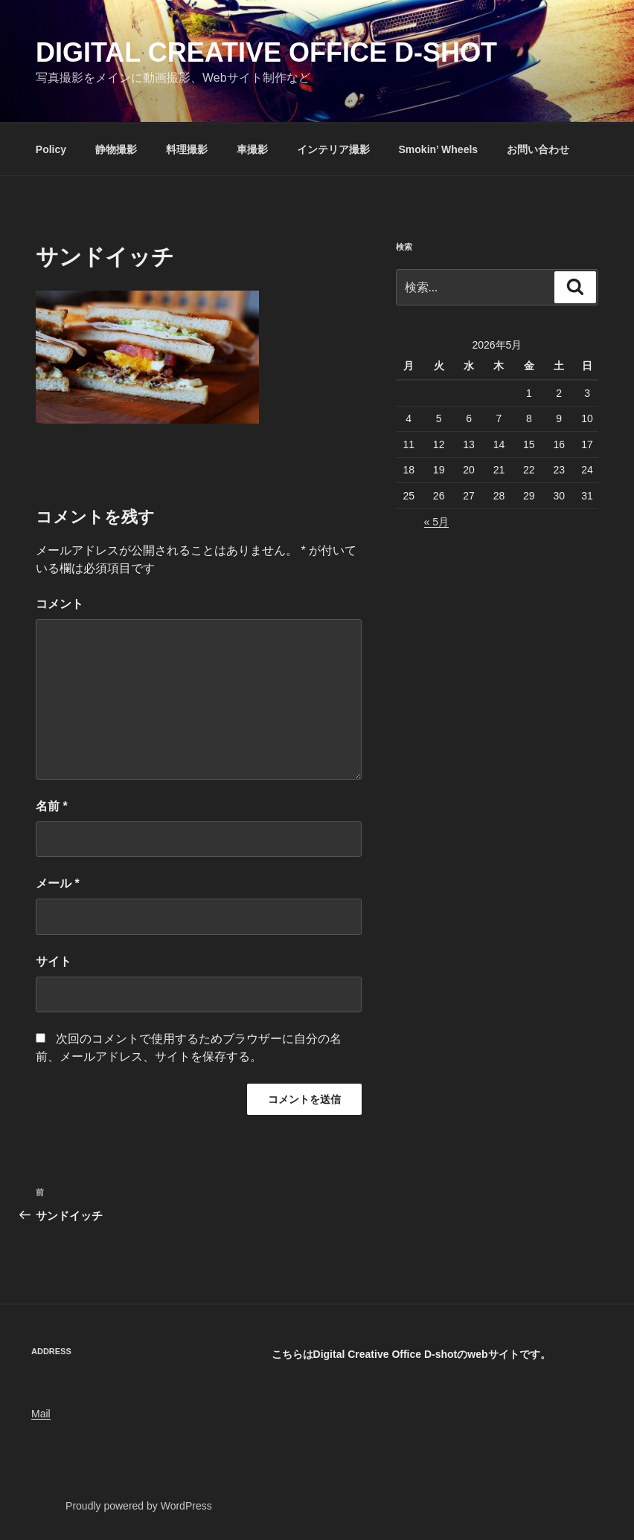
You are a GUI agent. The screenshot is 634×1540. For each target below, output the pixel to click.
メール (58, 883)
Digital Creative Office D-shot (266, 52)
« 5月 (436, 522)
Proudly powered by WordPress (138, 1506)
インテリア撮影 (333, 149)
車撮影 (252, 149)
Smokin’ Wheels (438, 149)
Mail (41, 1414)
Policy (51, 149)
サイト (53, 961)
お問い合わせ (538, 149)
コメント (59, 604)
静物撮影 (116, 149)
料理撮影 (187, 149)
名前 (52, 806)
